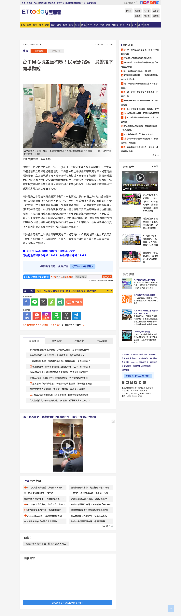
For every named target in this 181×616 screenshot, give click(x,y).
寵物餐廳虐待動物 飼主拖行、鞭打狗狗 (90, 487)
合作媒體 (153, 358)
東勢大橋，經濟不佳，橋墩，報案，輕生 (45, 543)
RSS (151, 2)
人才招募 (134, 354)
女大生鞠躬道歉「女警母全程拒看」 (41, 521)
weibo (154, 2)
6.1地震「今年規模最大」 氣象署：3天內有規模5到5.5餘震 (150, 240)
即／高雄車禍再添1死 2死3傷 (38, 493)
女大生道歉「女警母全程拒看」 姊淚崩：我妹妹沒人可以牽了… (60, 400)
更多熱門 (107, 525)
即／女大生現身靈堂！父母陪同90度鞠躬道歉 (140, 51)
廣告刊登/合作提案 (129, 358)
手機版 (29, 3)
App (36, 3)
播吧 (41, 24)
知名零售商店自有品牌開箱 (144, 295)
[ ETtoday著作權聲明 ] (71, 324)
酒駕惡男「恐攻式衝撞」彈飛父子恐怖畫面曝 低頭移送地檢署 (62, 383)
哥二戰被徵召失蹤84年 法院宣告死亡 (89, 515)
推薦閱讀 (34, 341)
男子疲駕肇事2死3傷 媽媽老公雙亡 (44, 510)
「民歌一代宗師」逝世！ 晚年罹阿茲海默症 (59, 291)
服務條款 (153, 362)
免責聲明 (136, 366)
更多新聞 (106, 277)
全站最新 (102, 340)
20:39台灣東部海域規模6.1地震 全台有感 (139, 119)
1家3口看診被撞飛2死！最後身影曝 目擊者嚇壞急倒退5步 (60, 394)
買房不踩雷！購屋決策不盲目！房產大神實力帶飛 (146, 312)
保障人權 (56, 50)
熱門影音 (56, 340)
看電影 (128, 10)
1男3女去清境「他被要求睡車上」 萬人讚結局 (140, 102)
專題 (47, 24)
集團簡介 (152, 354)
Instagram (131, 382)
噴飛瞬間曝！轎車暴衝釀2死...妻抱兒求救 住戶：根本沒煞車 (61, 366)
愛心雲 (156, 10)
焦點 (29, 24)
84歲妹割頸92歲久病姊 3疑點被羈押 (89, 498)
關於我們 (143, 354)
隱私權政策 (143, 362)
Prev (111, 291)
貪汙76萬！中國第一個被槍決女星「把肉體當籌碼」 (139, 64)
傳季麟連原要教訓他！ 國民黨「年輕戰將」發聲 (139, 149)
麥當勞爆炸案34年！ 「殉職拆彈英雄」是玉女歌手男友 (140, 77)
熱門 (35, 24)
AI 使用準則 (146, 366)
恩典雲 (137, 16)
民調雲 (137, 10)
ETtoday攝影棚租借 (142, 331)
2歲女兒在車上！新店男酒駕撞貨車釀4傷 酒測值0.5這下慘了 (59, 372)
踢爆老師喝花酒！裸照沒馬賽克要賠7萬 (89, 510)
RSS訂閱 (125, 370)
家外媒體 (69, 3)
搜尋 (137, 2)
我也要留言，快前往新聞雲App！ (68, 602)
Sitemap (134, 362)
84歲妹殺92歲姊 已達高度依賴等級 (44, 515)
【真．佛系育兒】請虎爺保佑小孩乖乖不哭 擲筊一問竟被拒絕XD (58, 417)
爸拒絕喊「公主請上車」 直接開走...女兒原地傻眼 (150, 257)
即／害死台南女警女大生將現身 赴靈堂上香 (139, 94)
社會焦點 (39, 50)
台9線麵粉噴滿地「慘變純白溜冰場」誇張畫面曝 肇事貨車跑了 (60, 360)
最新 (23, 24)
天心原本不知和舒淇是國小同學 (138, 58)
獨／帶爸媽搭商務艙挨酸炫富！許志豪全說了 (139, 85)
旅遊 (71, 24)
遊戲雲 (156, 16)
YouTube (144, 2)
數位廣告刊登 (79, 3)
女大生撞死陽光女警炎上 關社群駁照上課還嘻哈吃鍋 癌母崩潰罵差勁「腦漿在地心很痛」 (150, 203)
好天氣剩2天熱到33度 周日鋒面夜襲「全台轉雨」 (139, 127)
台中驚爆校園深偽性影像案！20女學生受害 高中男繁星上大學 (59, 349)
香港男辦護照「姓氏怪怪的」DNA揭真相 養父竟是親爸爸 (57, 355)
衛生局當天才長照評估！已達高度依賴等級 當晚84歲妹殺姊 (150, 223)
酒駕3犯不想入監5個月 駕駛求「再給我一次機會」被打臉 (57, 389)
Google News (157, 2)
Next (108, 291)
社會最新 (79, 340)
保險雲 (146, 16)
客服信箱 (125, 362)
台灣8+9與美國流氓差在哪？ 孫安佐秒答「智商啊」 (139, 140)
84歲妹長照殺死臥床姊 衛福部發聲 (88, 521)
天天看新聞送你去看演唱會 (144, 279)
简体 (23, 3)
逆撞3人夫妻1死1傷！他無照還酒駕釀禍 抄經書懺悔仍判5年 (59, 377)
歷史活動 (43, 3)
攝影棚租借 (91, 3)
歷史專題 (51, 3)
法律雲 (146, 10)
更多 (155, 154)
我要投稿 (125, 354)
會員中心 (60, 3)
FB (141, 2)
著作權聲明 (126, 366)
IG (147, 2)
